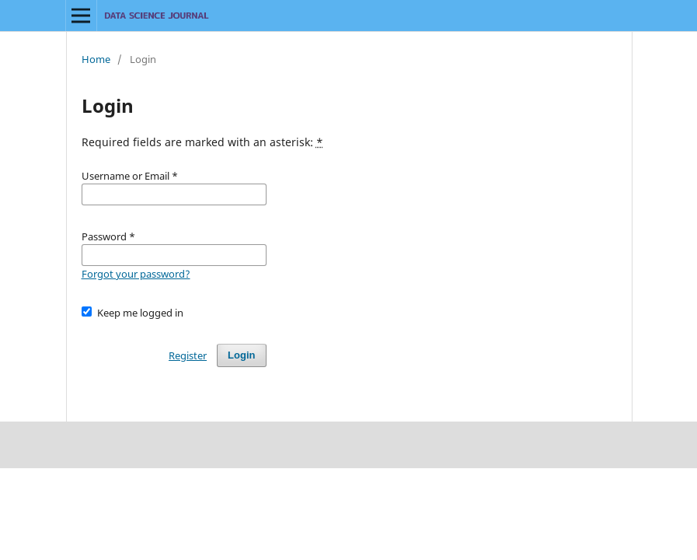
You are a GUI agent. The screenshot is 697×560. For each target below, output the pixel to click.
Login (241, 355)
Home (96, 59)
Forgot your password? (136, 274)
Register (188, 355)
